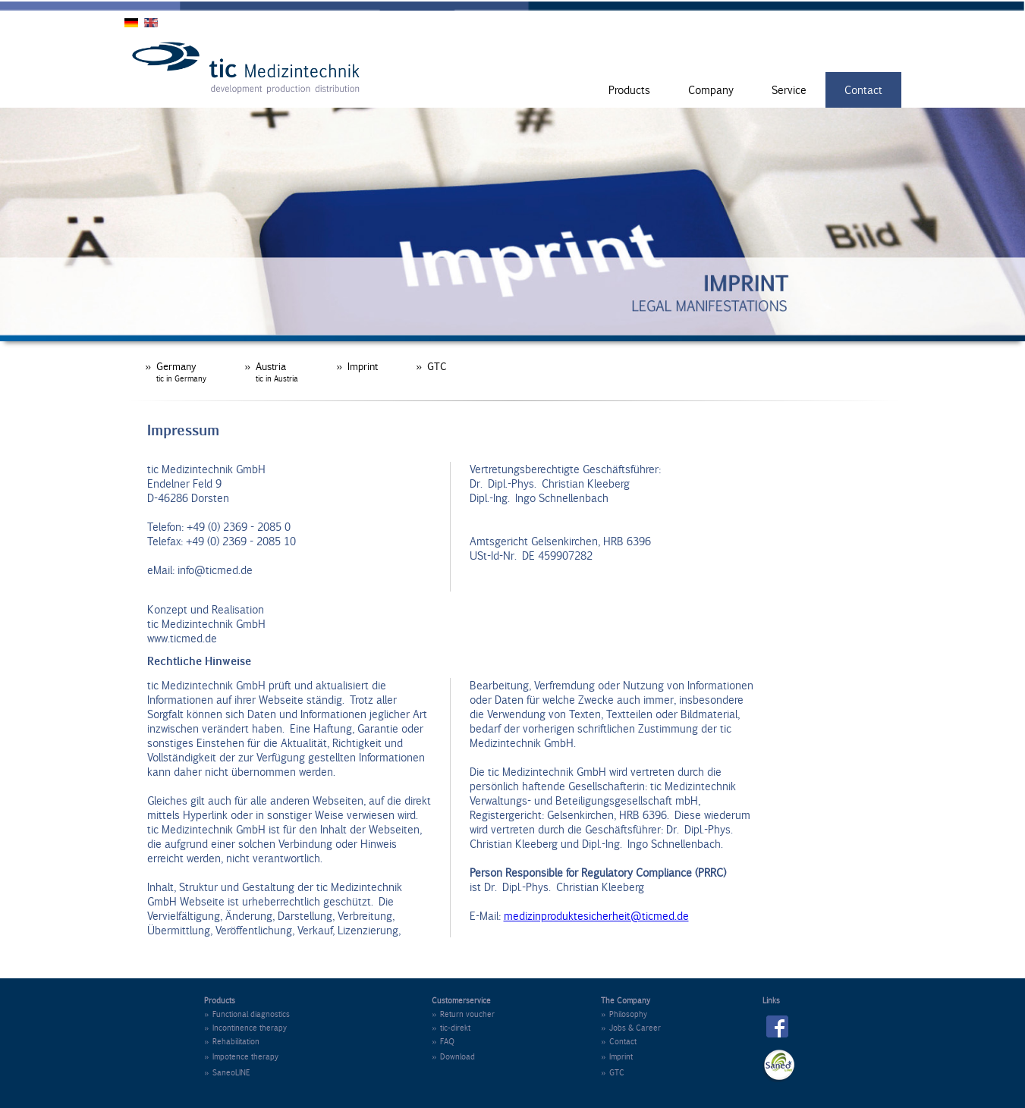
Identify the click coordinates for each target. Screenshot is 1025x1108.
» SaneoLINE (227, 1072)
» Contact (619, 1041)
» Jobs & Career (631, 1027)
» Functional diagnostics (247, 1014)
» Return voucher (463, 1014)
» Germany (175, 371)
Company (711, 90)
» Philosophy (624, 1014)
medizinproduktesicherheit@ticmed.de (596, 916)
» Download (453, 1056)
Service (789, 90)
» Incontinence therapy (245, 1027)
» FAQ (443, 1041)
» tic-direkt (451, 1027)
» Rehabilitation (231, 1041)
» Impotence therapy (241, 1056)
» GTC (431, 366)
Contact (863, 90)
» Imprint (357, 366)
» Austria (271, 371)
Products (629, 90)
